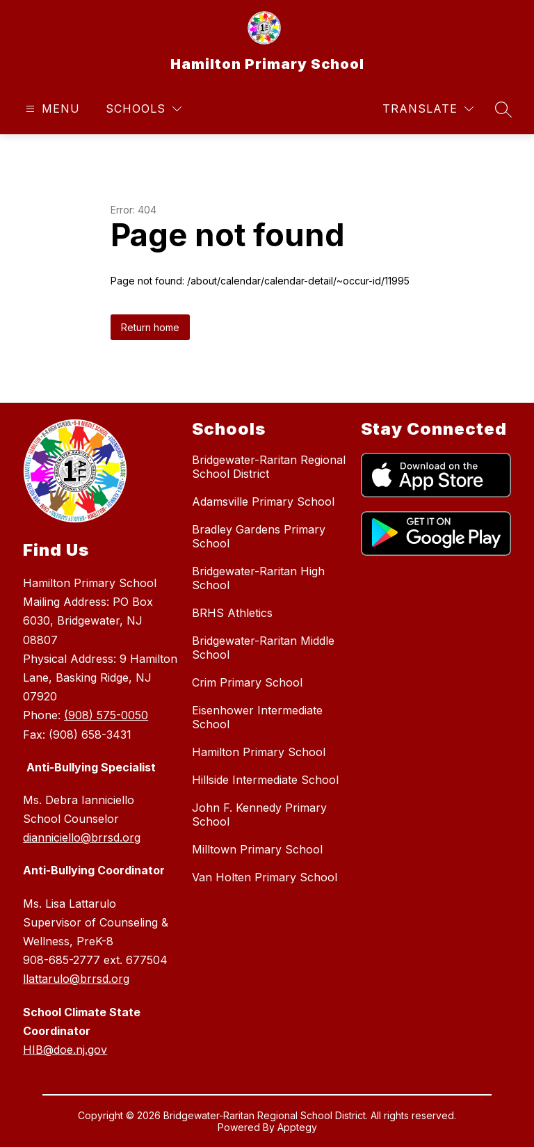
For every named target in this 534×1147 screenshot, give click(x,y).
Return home (150, 327)
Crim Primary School (247, 682)
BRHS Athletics (232, 613)
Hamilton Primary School (258, 752)
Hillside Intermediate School (265, 780)
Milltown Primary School (257, 849)
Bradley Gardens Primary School (258, 536)
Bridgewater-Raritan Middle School (263, 647)
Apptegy (297, 1127)
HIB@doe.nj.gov (65, 1050)
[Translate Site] (428, 109)
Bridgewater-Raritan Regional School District (269, 467)
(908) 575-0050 (106, 715)
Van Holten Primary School (264, 877)
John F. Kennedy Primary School (259, 814)
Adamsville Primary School (263, 501)
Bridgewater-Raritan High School (258, 578)
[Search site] (503, 109)
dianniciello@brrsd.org (81, 837)
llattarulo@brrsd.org (76, 979)
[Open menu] (51, 109)
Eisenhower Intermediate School (257, 717)
